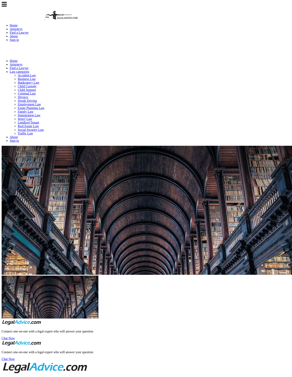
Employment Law (29, 104)
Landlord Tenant (28, 122)
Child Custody (27, 86)
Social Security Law (31, 129)
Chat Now (8, 338)
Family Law (25, 111)
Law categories (19, 71)
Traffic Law (25, 133)
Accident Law (27, 75)
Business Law (27, 79)
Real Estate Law (28, 126)
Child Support (27, 90)
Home (14, 25)
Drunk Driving (27, 100)
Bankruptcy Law (28, 82)
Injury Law (25, 119)
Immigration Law (29, 115)
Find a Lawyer (19, 32)
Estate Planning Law (31, 108)
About (14, 36)
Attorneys (16, 29)
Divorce (23, 97)
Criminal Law (27, 93)
